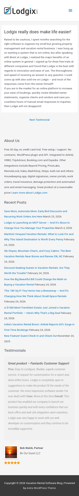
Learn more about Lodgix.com (29, 192)
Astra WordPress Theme (41, 487)
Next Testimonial (39, 119)
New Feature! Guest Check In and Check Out (30, 335)
